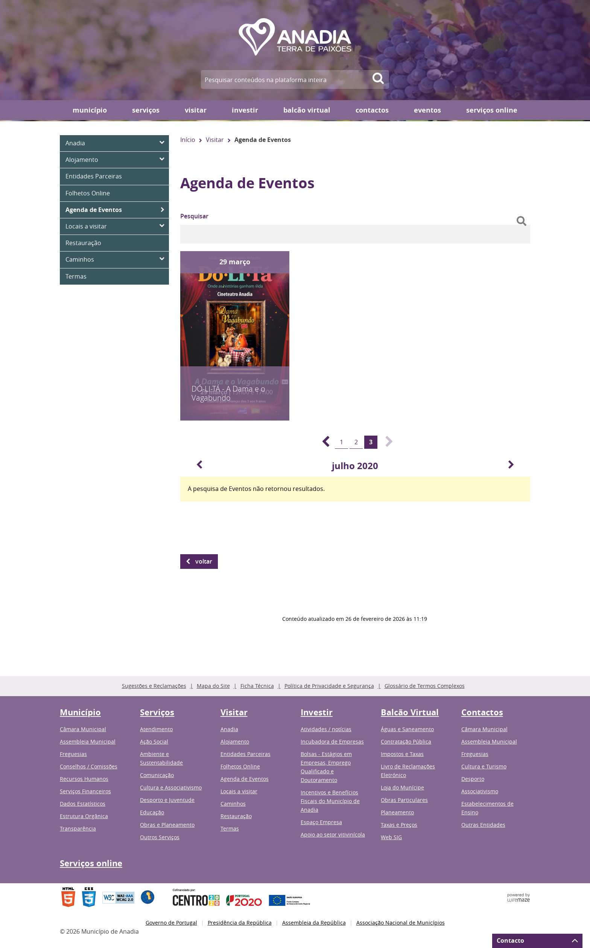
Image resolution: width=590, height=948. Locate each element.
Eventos (427, 110)
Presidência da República (240, 922)
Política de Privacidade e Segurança (329, 685)
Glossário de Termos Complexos (425, 685)
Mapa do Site (213, 685)
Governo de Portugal (171, 922)
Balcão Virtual (306, 110)
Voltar (203, 561)
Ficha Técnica (257, 685)
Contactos (372, 110)
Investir (245, 110)
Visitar (196, 110)
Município (90, 110)
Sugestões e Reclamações (154, 685)
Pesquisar (194, 216)
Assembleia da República (314, 922)
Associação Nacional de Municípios (400, 922)
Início (187, 140)
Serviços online (491, 110)
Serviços (146, 110)
